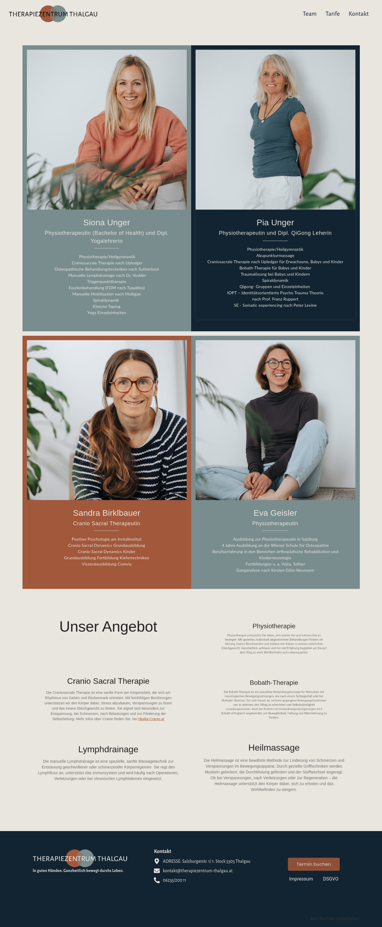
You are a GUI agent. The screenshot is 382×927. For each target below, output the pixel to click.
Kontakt (359, 13)
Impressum (301, 879)
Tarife (332, 13)
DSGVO (331, 879)
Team (310, 13)
